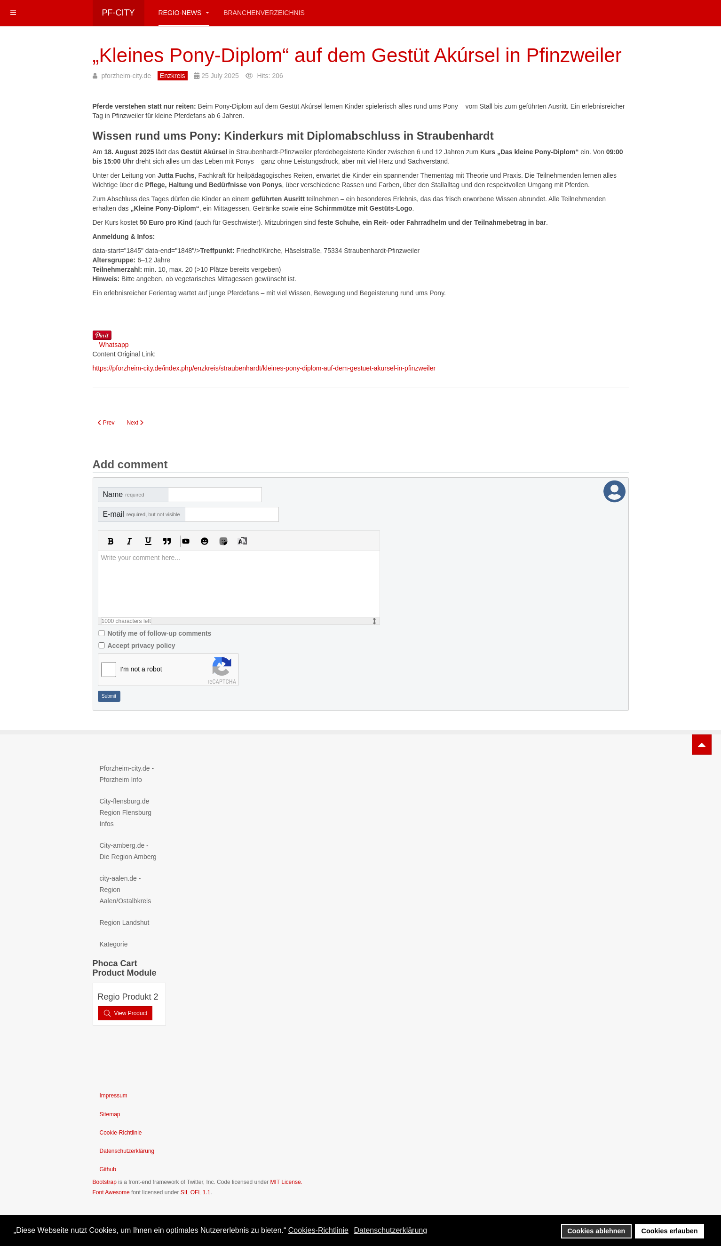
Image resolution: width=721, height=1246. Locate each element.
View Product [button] (125, 1013)
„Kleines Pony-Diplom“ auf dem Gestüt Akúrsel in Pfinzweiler (357, 55)
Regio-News (184, 12)
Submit (109, 696)
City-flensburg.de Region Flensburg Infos (126, 812)
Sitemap (110, 1114)
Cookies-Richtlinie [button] (318, 1230)
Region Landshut (125, 922)
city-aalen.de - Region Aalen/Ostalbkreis (125, 890)
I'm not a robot (141, 669)
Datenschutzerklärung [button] (390, 1230)
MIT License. (286, 1182)
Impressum (113, 1095)
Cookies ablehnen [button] (596, 1231)
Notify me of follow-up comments (160, 633)
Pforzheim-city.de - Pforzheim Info (127, 774)
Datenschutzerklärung (127, 1151)
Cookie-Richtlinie (121, 1132)
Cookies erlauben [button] (670, 1231)
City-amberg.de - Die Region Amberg (128, 851)
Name (123, 494)
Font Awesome (111, 1192)
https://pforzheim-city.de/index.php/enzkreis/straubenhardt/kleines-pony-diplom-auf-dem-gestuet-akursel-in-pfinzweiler (264, 368)
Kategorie (114, 944)
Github (108, 1169)
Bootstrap (105, 1182)
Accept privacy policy (141, 645)
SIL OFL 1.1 (196, 1192)
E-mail (141, 514)
